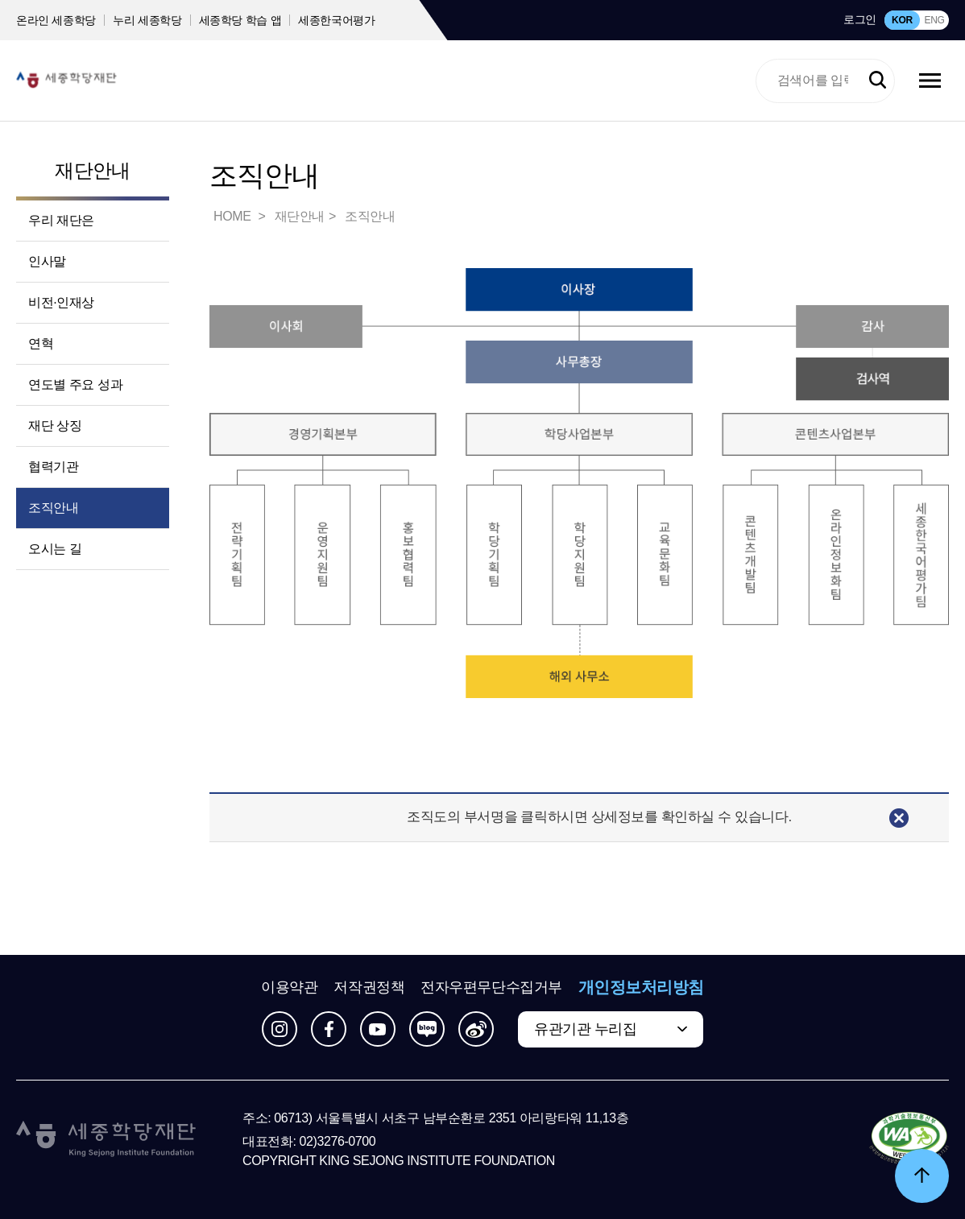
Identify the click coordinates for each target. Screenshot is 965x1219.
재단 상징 (54, 425)
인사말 (47, 261)
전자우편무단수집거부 (491, 987)
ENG (934, 20)
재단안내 (92, 170)
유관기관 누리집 (585, 1029)
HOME (233, 216)
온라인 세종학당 (56, 20)
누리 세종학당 (147, 20)
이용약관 (289, 987)
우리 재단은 (61, 220)
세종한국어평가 (336, 20)
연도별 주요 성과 (75, 384)
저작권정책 (368, 987)
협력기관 (53, 466)
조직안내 (53, 507)
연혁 (40, 343)
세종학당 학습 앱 (240, 20)
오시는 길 (54, 549)
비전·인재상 (61, 302)
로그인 (859, 19)
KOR (902, 20)
